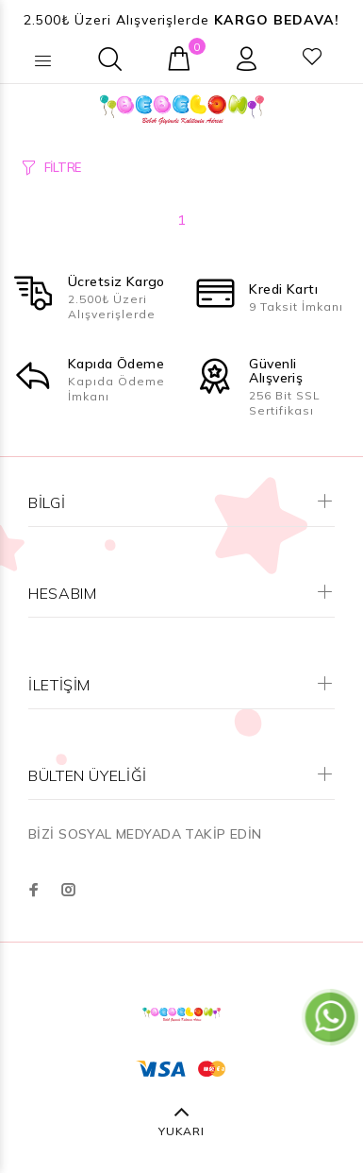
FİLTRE (62, 167)
